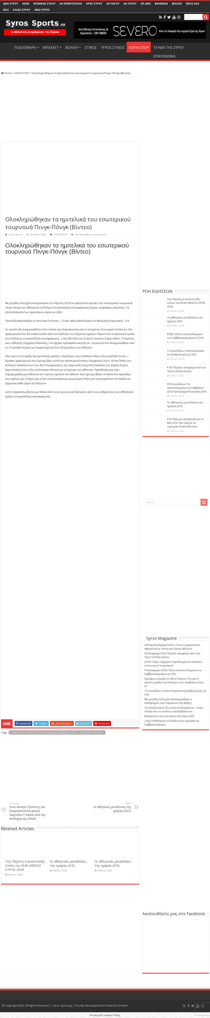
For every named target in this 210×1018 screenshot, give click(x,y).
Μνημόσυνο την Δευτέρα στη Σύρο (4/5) (169, 716)
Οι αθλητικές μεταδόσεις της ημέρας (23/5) (110, 807)
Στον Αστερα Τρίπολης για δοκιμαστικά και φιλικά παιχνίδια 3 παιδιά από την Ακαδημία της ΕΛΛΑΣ (30, 811)
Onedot (122, 1005)
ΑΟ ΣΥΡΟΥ (130, 3)
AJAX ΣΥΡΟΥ (10, 3)
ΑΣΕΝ (25, 3)
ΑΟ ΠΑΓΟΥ (112, 3)
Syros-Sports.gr (62, 1005)
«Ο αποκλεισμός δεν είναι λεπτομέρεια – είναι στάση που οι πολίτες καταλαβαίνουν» (173, 709)
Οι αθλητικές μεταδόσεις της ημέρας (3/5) (112, 863)
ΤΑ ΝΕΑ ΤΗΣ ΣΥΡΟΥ (168, 47)
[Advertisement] (70, 109)
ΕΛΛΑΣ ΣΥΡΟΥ (21, 10)
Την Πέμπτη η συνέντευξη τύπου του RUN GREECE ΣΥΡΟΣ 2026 (25, 865)
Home (6, 73)
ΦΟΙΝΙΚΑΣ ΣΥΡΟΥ (44, 3)
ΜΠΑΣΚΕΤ (51, 47)
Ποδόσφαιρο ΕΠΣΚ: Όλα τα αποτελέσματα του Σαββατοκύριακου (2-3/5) (173, 672)
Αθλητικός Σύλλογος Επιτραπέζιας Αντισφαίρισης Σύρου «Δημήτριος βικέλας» (57, 732)
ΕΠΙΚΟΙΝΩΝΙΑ (164, 56)
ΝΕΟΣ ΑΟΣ (192, 3)
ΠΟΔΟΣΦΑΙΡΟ (25, 47)
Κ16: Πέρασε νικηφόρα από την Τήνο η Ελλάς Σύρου (186, 369)
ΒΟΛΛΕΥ (71, 47)
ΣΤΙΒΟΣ (91, 47)
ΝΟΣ (6, 10)
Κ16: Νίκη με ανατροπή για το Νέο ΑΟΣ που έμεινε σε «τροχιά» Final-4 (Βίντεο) (185, 422)
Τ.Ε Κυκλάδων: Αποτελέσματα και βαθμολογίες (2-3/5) (185, 352)
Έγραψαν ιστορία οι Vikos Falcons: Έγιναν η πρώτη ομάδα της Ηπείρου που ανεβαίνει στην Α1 (174, 682)
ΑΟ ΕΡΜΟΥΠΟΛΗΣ (71, 3)
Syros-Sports (16, 234)
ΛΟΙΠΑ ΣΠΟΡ (139, 47)
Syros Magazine (161, 638)
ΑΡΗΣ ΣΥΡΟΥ (94, 3)
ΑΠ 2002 (146, 3)
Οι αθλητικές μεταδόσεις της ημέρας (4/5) (68, 863)
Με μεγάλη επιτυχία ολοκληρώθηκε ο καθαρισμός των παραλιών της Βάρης (168, 701)
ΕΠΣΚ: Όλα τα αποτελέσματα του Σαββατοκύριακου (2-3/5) (185, 336)
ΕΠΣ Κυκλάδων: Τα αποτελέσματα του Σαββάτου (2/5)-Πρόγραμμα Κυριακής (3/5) (186, 387)
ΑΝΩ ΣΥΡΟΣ (42, 10)
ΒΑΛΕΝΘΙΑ (161, 3)
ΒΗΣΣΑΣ (177, 3)
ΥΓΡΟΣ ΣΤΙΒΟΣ (113, 47)
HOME (6, 47)
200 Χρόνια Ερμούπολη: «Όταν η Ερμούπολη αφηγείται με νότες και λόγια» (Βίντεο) (172, 646)
